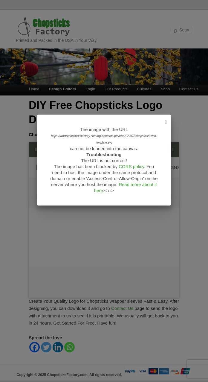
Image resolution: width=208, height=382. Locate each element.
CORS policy (131, 166)
